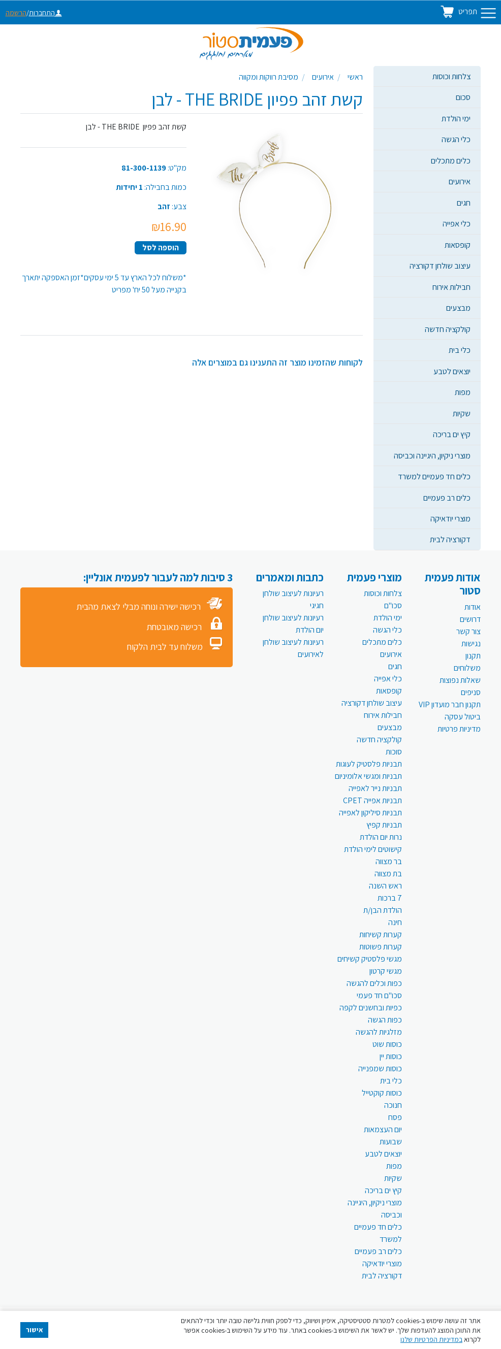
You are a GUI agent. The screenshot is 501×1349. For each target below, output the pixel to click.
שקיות (462, 413)
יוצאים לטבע (452, 371)
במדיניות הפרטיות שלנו (431, 1339)
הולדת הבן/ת (382, 910)
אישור (34, 1329)
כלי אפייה (457, 223)
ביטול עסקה (463, 716)
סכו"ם (393, 605)
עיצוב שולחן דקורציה (440, 265)
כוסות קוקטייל (382, 1093)
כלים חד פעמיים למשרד (434, 476)
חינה (395, 922)
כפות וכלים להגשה (374, 983)
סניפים (471, 692)
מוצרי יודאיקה (450, 518)
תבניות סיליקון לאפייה (370, 812)
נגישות (471, 643)
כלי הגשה (456, 139)
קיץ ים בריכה (452, 434)
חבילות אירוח (451, 286)
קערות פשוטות (380, 946)
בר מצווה (388, 861)
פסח (395, 1117)
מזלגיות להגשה (379, 1032)
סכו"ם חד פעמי (379, 995)
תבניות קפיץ (384, 824)
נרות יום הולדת (381, 837)
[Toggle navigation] (488, 13)
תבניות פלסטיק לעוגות (369, 764)
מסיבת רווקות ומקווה (268, 77)
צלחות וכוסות (451, 76)
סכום (463, 97)
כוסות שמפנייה (380, 1068)
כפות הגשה (385, 1019)
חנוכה (393, 1105)
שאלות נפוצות (460, 680)
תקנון (473, 655)
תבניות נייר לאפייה (375, 788)
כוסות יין (391, 1056)
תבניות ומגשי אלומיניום (368, 776)
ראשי (355, 77)
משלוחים (467, 668)
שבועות (391, 1141)
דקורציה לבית (450, 539)
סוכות (394, 751)
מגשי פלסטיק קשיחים (369, 958)
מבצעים (458, 307)
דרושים (470, 619)
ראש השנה (385, 885)
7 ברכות (390, 898)
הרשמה (16, 12)
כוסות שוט (387, 1044)
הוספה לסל (160, 247)
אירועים (460, 181)
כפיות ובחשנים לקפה (370, 1007)
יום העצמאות (383, 1129)
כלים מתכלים (451, 160)
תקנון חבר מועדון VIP (450, 704)
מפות (463, 392)
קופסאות (458, 244)
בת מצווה (388, 873)
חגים (464, 202)
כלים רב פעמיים (447, 497)
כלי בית (460, 349)
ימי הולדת (456, 118)
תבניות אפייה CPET (372, 800)
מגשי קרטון (385, 971)
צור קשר (468, 631)
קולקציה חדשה (448, 329)
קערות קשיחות (380, 934)
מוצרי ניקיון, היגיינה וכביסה (432, 455)
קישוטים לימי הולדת (373, 849)
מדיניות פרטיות (459, 728)
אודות (472, 607)
